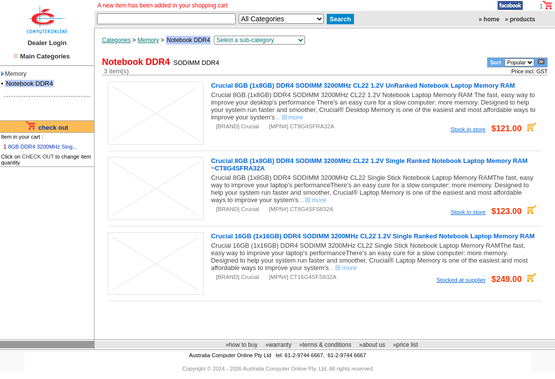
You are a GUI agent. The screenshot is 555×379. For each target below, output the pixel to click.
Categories (116, 40)
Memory (13, 73)
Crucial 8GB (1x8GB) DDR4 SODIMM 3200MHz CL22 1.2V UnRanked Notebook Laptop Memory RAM (363, 85)
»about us (372, 344)
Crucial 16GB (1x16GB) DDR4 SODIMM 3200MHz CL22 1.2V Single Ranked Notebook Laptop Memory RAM (373, 236)
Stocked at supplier (460, 279)
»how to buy (242, 344)
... (289, 117)
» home (489, 19)
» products (520, 19)
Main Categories (45, 56)
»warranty (278, 344)
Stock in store (468, 129)
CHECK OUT (38, 157)
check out (53, 127)
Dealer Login (47, 43)
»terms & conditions (325, 344)
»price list (405, 344)
